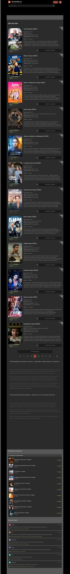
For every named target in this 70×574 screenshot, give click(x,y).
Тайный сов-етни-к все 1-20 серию (19, 551)
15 (38, 371)
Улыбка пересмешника (15, 566)
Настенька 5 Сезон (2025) (33, 197)
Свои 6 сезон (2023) (31, 310)
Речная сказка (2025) (31, 282)
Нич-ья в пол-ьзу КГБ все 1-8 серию (19, 536)
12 (27, 371)
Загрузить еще (35, 366)
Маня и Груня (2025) (31, 57)
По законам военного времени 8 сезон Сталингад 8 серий (25, 544)
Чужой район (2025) (31, 29)
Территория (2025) (31, 253)
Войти (55, 2)
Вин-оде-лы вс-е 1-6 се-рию (17, 559)
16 (42, 371)
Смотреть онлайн (15, 51)
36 (57, 371)
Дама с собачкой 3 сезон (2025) (35, 85)
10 (20, 371)
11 (23, 371)
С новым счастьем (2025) (33, 169)
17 (46, 371)
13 (31, 371)
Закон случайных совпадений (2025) (36, 141)
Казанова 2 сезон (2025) (32, 338)
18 (49, 371)
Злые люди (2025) (30, 113)
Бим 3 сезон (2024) (30, 225)
